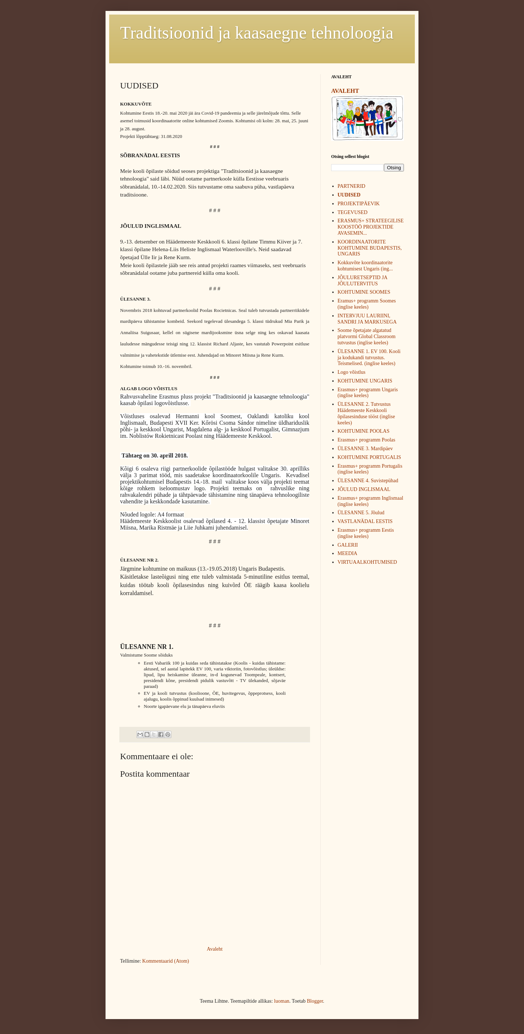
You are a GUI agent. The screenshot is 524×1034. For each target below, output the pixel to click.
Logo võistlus (352, 372)
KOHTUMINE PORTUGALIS (369, 457)
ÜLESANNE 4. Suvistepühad (368, 480)
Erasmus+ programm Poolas (367, 440)
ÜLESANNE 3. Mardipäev (365, 448)
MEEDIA (347, 553)
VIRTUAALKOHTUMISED (367, 562)
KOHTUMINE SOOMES (364, 292)
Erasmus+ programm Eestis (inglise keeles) (366, 533)
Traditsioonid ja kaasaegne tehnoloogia (256, 32)
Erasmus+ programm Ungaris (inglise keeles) (368, 393)
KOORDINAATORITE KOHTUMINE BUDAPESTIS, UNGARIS (370, 248)
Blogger (315, 1001)
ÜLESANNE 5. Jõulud (361, 512)
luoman (281, 1001)
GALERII (348, 545)
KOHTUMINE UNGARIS (365, 381)
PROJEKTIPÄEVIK (359, 203)
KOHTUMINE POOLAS (364, 431)
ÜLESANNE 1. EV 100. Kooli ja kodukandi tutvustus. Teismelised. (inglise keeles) (369, 358)
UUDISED (349, 195)
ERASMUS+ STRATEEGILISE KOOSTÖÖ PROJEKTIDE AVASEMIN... (371, 227)
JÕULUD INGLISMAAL (364, 489)
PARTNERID (351, 186)
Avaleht (214, 949)
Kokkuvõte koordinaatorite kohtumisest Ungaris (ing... (365, 266)
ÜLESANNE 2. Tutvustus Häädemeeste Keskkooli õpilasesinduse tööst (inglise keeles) (366, 413)
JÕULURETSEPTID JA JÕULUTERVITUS (363, 280)
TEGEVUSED (353, 212)
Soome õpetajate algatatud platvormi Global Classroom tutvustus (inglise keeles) (367, 336)
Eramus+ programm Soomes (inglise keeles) (367, 304)
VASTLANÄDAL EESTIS (365, 521)
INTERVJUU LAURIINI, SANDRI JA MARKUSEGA (367, 319)
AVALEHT (345, 90)
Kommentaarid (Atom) (165, 961)
